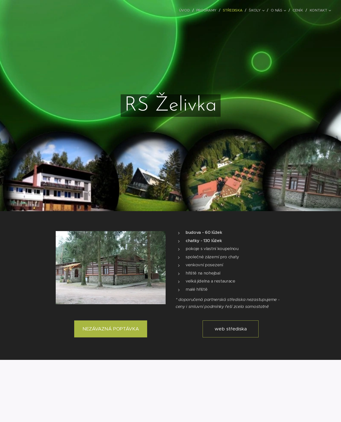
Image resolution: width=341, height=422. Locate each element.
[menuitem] (187, 10)
